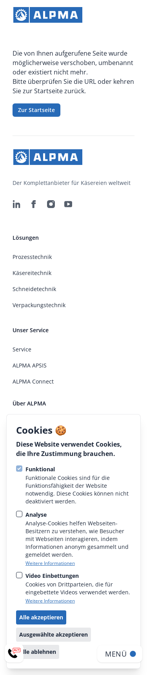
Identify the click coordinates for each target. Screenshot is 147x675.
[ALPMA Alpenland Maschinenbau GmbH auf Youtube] (68, 204)
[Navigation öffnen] (119, 653)
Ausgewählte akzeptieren (53, 634)
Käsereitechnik (32, 273)
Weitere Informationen (50, 563)
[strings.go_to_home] (48, 15)
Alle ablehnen (37, 651)
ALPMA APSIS (30, 365)
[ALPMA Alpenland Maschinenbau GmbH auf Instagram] (51, 204)
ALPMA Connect (33, 381)
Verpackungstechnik (39, 305)
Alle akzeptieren (41, 617)
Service (22, 349)
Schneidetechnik (34, 289)
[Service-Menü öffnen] (14, 653)
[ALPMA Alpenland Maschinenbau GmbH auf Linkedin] (16, 204)
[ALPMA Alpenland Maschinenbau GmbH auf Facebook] (34, 204)
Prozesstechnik (32, 257)
